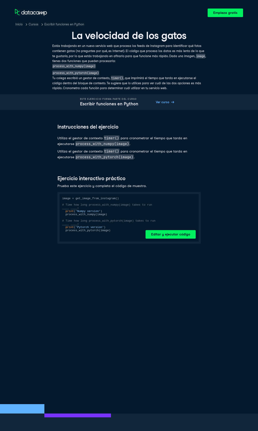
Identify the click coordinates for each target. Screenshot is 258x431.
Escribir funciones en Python (64, 24)
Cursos (33, 24)
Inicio (19, 24)
